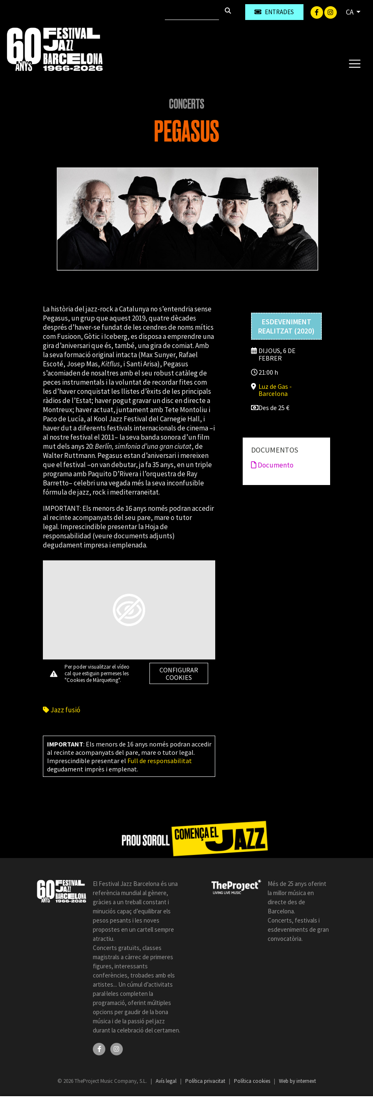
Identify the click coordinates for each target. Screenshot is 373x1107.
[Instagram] (330, 11)
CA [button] (350, 12)
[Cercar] (192, 12)
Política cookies (252, 1081)
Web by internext (297, 1081)
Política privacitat (205, 1081)
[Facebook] (317, 11)
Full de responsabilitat (159, 760)
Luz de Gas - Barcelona (275, 390)
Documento (272, 465)
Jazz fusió (61, 709)
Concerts (186, 104)
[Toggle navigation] (354, 63)
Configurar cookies (178, 674)
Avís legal (167, 1081)
